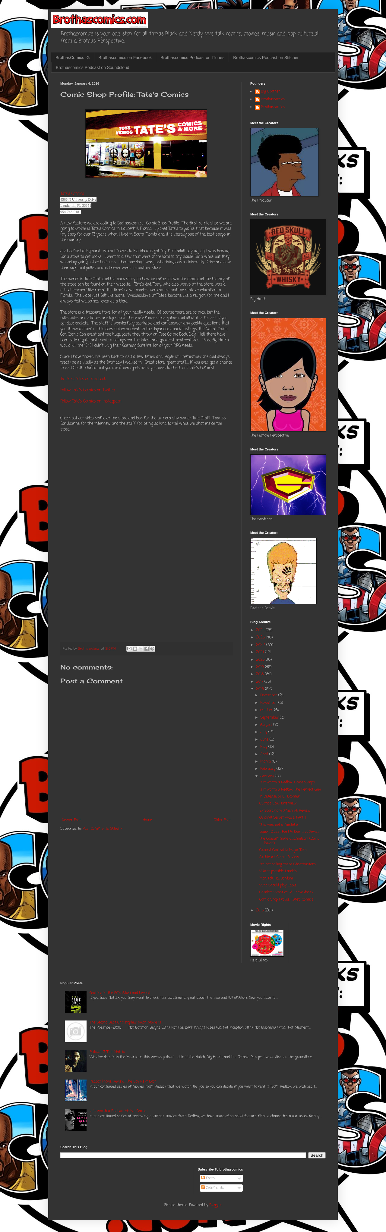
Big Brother (270, 91)
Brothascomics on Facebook (125, 57)
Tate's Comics (72, 194)
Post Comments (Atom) (102, 829)
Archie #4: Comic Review (279, 857)
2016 (260, 689)
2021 (260, 652)
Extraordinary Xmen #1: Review (285, 810)
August (266, 725)
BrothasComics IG (72, 57)
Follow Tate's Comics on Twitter (87, 390)
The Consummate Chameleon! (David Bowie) (289, 841)
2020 (261, 660)
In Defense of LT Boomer (279, 796)
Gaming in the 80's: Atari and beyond (120, 993)
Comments (212, 1188)
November (269, 703)
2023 (261, 637)
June (265, 739)
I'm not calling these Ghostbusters (287, 864)
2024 (261, 630)
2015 (260, 910)
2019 (260, 667)
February (268, 769)
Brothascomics (273, 99)
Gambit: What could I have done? (286, 892)
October (267, 710)
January (267, 776)
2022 (261, 645)
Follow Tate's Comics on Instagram (91, 401)
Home (147, 820)
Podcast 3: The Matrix (107, 1052)
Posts (208, 1178)
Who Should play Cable (277, 885)
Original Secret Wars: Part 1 (282, 817)
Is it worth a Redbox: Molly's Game (118, 1111)
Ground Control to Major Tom (283, 850)
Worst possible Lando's (278, 871)
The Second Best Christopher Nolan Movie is (125, 1022)
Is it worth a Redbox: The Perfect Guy (290, 789)
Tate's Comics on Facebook (83, 379)
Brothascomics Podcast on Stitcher (266, 57)
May (264, 747)
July (264, 732)
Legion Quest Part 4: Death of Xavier (289, 832)
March (266, 761)
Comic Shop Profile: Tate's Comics (286, 899)
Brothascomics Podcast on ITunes (192, 57)
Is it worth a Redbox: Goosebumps (287, 782)
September (270, 717)
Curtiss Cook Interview (278, 803)
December (269, 695)
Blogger (215, 1205)
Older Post (222, 820)
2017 (260, 682)
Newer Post (71, 820)
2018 (260, 674)
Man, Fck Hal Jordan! (276, 878)
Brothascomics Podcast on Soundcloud (92, 67)
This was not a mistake (278, 825)
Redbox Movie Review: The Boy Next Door (123, 1081)
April (264, 754)
